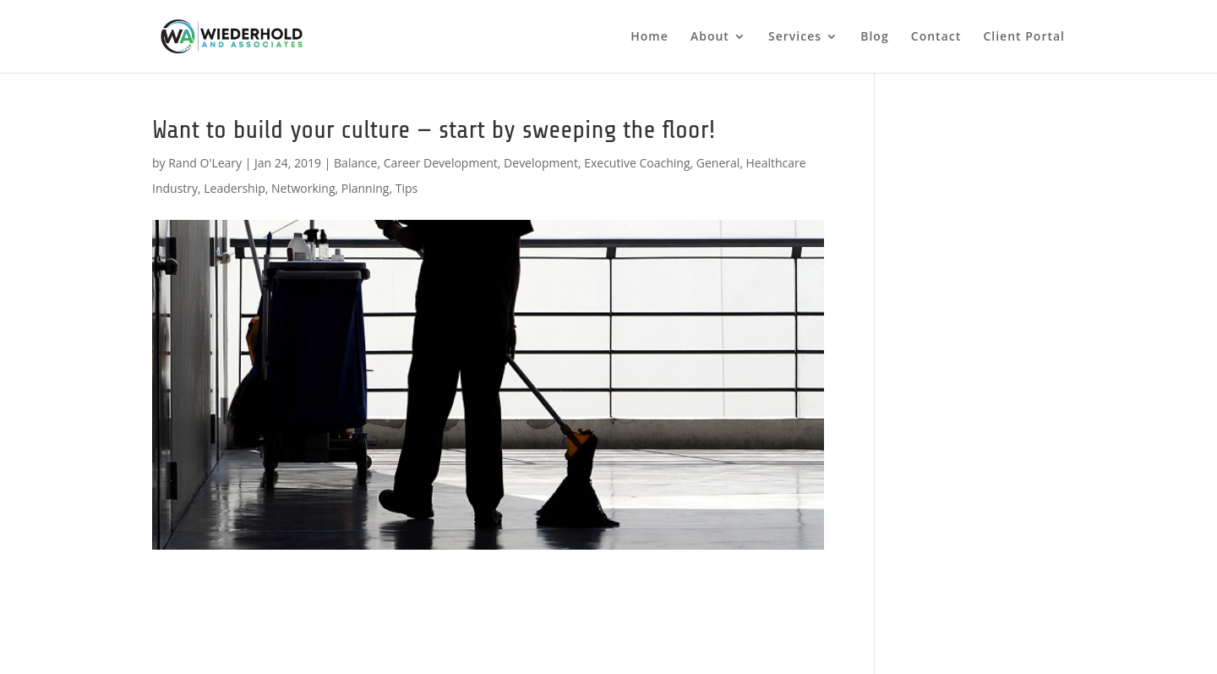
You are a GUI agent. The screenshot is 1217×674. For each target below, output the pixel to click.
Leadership (234, 188)
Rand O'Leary (205, 163)
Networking (303, 188)
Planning (365, 188)
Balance (355, 163)
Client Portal (1024, 37)
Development (541, 163)
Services (794, 37)
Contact (936, 37)
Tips (406, 188)
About (709, 37)
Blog (874, 37)
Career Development (441, 163)
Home (649, 37)
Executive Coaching (637, 163)
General (718, 163)
